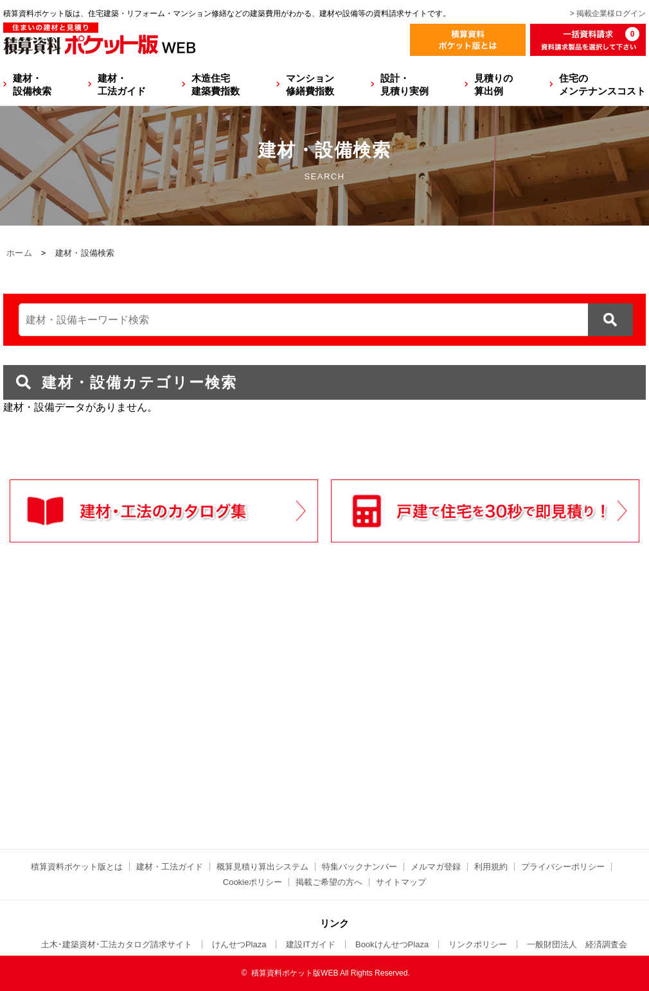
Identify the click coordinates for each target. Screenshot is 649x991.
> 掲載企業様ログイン (608, 13)
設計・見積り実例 (404, 84)
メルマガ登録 (436, 866)
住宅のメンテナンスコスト (602, 84)
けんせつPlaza (239, 944)
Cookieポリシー (252, 882)
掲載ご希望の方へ (329, 882)
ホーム (19, 253)
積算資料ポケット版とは (77, 866)
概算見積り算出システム (262, 866)
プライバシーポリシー (563, 866)
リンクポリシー (478, 944)
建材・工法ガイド (122, 84)
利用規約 (491, 866)
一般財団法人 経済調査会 (577, 944)
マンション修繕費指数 (310, 84)
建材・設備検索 (32, 84)
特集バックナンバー (359, 866)
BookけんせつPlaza (392, 944)
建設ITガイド (310, 944)
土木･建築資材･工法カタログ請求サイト (116, 944)
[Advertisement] (212, 722)
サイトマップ (401, 882)
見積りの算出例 (493, 84)
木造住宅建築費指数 (215, 84)
